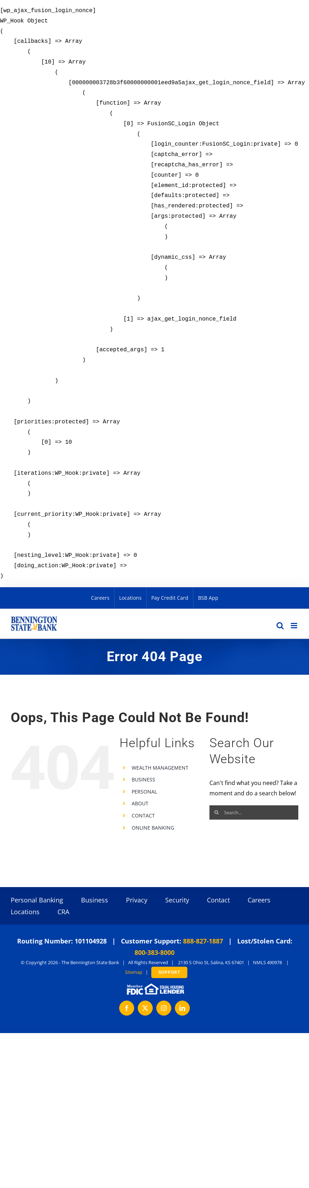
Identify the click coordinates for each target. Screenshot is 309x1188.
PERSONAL (144, 791)
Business (94, 900)
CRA (63, 911)
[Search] (216, 812)
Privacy (136, 900)
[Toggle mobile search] (280, 625)
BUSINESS (143, 779)
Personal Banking (37, 900)
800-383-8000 (154, 952)
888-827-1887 (203, 941)
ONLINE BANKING (153, 827)
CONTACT (143, 815)
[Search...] (253, 812)
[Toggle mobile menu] (294, 625)
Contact (218, 900)
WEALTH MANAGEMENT (160, 767)
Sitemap (133, 972)
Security (177, 900)
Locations (25, 911)
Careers (259, 900)
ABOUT (140, 803)
